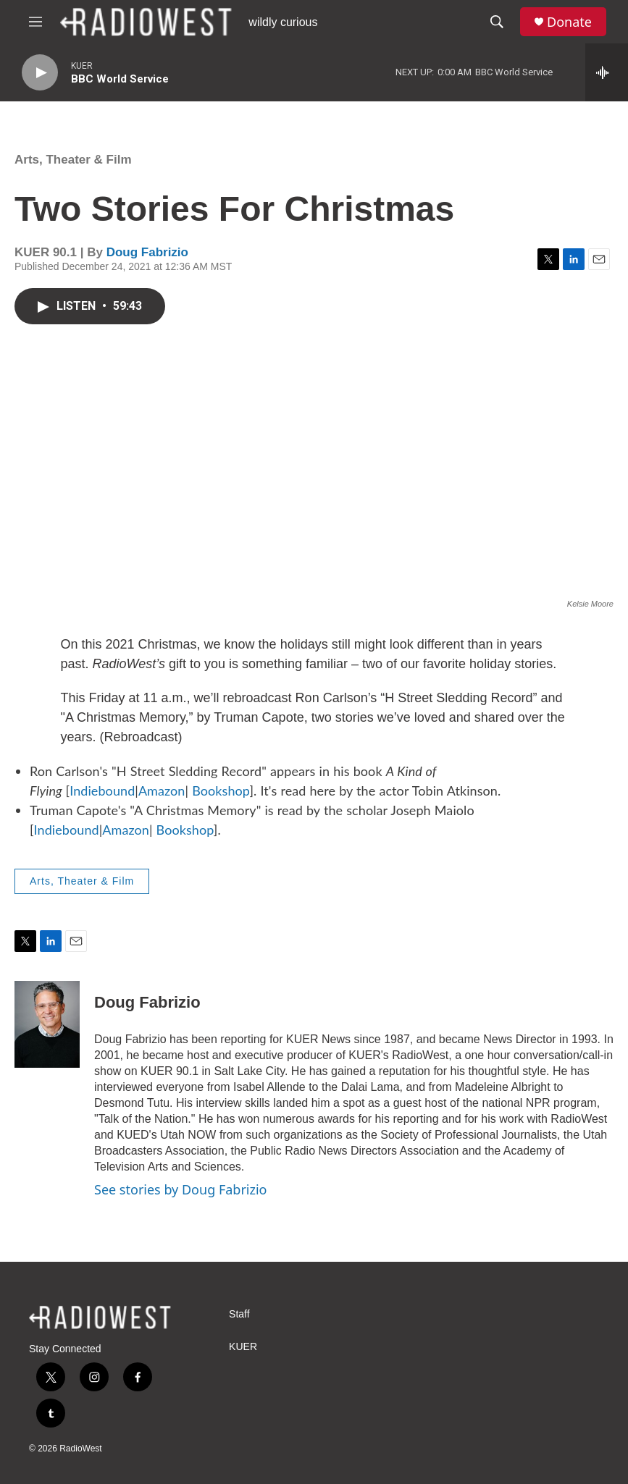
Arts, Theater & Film (73, 159)
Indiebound (102, 790)
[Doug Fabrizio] (47, 1024)
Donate (569, 22)
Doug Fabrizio (147, 252)
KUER (243, 1346)
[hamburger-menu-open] (35, 21)
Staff (239, 1314)
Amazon (161, 790)
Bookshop (220, 790)
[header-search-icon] (497, 21)
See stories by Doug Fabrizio (180, 1189)
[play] (39, 72)
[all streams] (606, 72)
